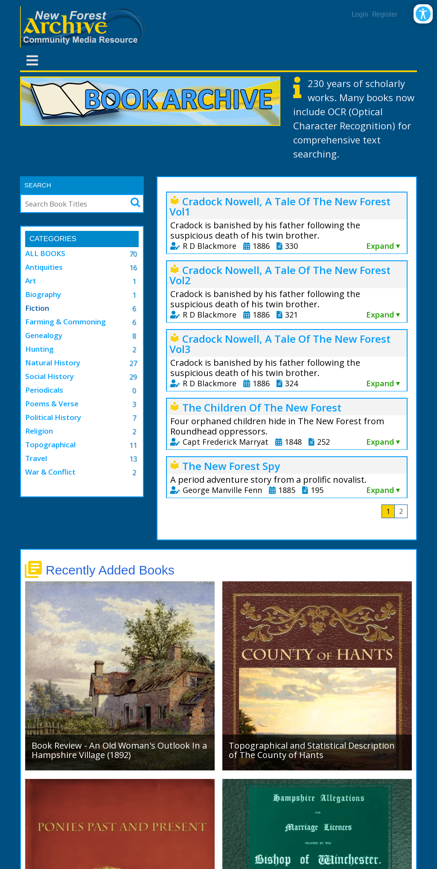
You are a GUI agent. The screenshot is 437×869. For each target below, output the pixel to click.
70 (133, 254)
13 (133, 459)
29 (133, 377)
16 (133, 267)
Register (385, 14)
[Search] (72, 203)
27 (133, 363)
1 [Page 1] (388, 511)
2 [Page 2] (401, 511)
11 (133, 445)
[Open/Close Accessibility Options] (423, 13)
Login (360, 14)
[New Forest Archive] (84, 26)
